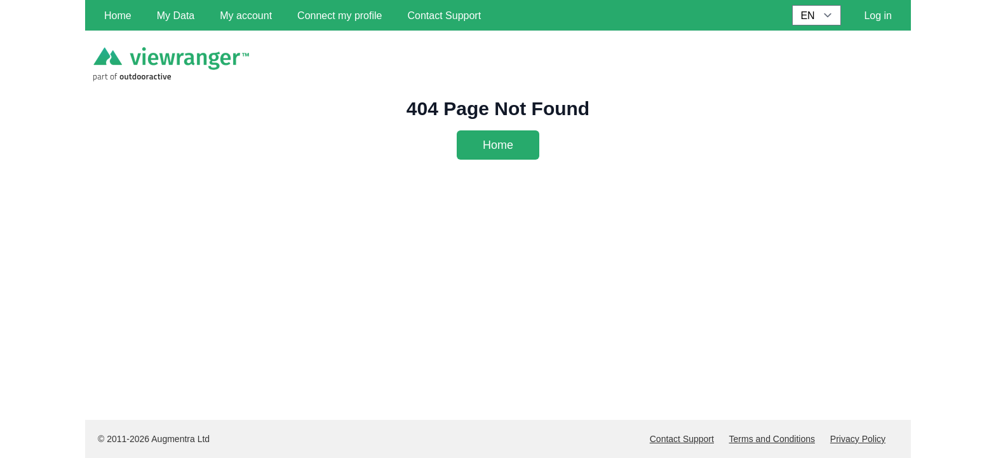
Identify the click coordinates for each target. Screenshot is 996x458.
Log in (878, 15)
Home (498, 145)
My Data (176, 15)
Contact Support (682, 439)
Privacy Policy (857, 439)
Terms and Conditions (772, 439)
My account (246, 15)
